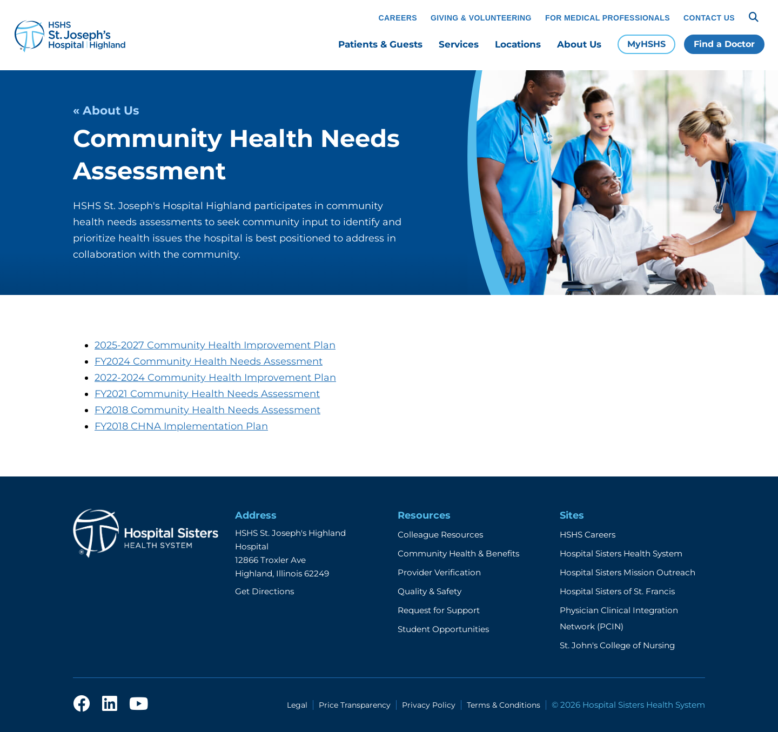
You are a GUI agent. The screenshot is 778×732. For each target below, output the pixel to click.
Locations (518, 44)
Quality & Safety (429, 591)
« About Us (106, 110)
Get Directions (264, 591)
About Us (579, 44)
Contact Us (709, 18)
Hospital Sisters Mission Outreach (627, 572)
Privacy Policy (428, 705)
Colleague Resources (440, 534)
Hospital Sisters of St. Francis (617, 591)
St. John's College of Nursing (617, 645)
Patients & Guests (380, 44)
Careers (398, 18)
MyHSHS (646, 44)
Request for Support (439, 610)
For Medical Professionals (607, 18)
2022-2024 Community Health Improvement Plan (215, 378)
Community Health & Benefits (458, 553)
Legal (297, 705)
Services (459, 44)
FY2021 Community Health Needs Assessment (207, 394)
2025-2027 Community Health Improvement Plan (215, 345)
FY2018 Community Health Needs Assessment (207, 410)
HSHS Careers (587, 534)
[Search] (753, 17)
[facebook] (81, 704)
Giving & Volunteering (481, 18)
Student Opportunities (443, 629)
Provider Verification (439, 572)
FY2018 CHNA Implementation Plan (181, 426)
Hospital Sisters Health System (621, 553)
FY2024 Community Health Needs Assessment (209, 361)
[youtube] (138, 704)
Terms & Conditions (503, 705)
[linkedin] (109, 704)
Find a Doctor (724, 44)
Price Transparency (355, 705)
